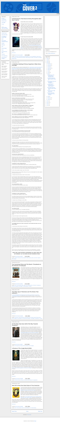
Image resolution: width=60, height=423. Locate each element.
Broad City (22, 317)
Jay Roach (26, 345)
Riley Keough (28, 57)
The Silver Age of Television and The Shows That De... (50, 85)
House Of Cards (36, 317)
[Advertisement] (51, 31)
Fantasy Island (4, 20)
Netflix (25, 285)
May (48, 73)
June (48, 72)
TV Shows (29, 286)
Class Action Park (4, 34)
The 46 (3, 24)
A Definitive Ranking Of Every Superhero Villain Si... (51, 79)
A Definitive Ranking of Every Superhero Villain (21, 257)
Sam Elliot (31, 57)
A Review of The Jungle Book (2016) (22, 348)
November (49, 65)
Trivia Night (39, 57)
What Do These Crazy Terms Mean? (5, 28)
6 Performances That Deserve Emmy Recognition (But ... (50, 76)
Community (26, 317)
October (49, 66)
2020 (48, 58)
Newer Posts (14, 411)
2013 (48, 103)
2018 (48, 61)
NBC (22, 285)
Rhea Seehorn (23, 57)
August (49, 69)
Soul (2, 46)
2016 (48, 62)
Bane (33, 257)
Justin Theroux (14, 57)
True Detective (36, 318)
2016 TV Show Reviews (18, 285)
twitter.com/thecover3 (51, 53)
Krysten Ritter (19, 57)
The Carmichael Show (29, 285)
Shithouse (3, 44)
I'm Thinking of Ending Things (4, 37)
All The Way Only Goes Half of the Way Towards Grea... (51, 88)
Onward (3, 43)
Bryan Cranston (20, 345)
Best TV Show (18, 317)
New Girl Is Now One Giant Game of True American (25, 385)
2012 (48, 105)
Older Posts (40, 411)
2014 (48, 102)
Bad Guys (30, 257)
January (49, 99)
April (48, 96)
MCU (36, 257)
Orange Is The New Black (18, 318)
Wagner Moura (14, 58)
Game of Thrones (30, 317)
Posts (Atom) (29, 414)
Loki (34, 257)
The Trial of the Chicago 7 (4, 58)
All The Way (16, 345)
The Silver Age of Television (26, 318)
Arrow (15, 317)
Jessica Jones (38, 56)
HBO (24, 345)
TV (29, 407)
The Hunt (3, 54)
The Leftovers (36, 57)
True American (27, 407)
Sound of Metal (4, 48)
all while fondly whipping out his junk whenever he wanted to (30, 332)
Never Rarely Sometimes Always (5, 41)
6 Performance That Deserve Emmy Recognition (21, 56)
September (49, 68)
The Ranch (34, 285)
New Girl (23, 407)
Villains (15, 258)
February (49, 97)
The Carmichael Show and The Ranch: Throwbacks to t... (51, 82)
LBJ (29, 345)
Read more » (14, 52)
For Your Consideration (32, 56)
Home (27, 411)
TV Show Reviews (25, 286)
